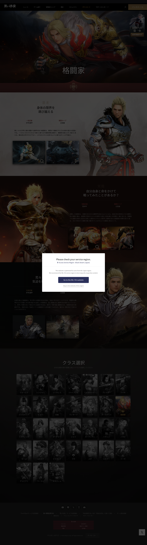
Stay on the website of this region (73, 286)
